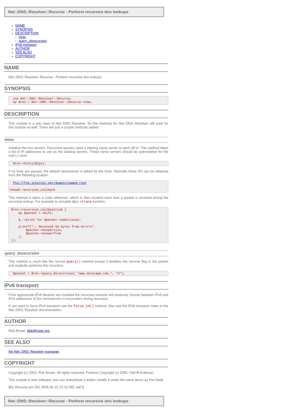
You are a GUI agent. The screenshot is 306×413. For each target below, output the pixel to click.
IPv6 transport (26, 45)
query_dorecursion (33, 41)
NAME (20, 25)
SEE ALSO (23, 52)
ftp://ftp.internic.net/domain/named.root (49, 183)
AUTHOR (22, 48)
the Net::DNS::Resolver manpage (33, 351)
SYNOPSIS (24, 29)
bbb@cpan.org (38, 331)
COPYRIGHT (25, 56)
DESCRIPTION (26, 33)
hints (22, 37)
